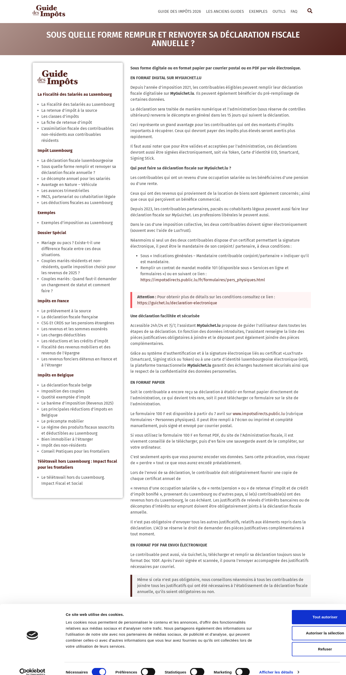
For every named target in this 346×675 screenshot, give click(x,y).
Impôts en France (53, 301)
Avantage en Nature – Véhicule (69, 184)
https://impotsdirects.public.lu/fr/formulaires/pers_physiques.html (202, 279)
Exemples (258, 11)
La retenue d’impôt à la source (69, 110)
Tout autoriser (304, 610)
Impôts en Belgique (56, 375)
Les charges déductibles (63, 335)
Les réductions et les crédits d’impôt (74, 341)
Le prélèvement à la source (66, 311)
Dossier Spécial (52, 232)
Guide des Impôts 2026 (179, 11)
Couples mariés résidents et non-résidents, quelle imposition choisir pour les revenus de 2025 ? (78, 266)
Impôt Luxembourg (55, 150)
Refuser (304, 642)
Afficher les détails (276, 665)
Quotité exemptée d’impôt (65, 397)
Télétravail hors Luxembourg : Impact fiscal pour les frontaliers (77, 464)
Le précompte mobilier (62, 421)
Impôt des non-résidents (63, 445)
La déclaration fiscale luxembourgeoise (77, 160)
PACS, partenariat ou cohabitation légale (78, 196)
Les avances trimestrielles (65, 190)
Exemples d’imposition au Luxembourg (77, 222)
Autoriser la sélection (304, 626)
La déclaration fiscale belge (66, 385)
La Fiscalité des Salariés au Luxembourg (75, 94)
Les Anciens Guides (225, 11)
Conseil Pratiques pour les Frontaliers (75, 451)
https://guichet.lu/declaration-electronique (177, 303)
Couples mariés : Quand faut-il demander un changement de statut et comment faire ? (79, 284)
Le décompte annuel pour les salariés (75, 178)
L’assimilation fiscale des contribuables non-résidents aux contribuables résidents (77, 134)
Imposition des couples (62, 391)
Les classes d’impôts (60, 116)
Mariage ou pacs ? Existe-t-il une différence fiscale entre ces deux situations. (71, 248)
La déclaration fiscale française (69, 317)
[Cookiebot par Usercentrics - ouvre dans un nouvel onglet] (32, 665)
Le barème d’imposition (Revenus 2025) (77, 403)
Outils (279, 11)
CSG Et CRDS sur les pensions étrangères (77, 323)
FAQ (294, 11)
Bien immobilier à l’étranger (67, 439)
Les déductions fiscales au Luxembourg (77, 202)
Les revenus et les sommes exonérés (74, 329)
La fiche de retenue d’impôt (66, 122)
